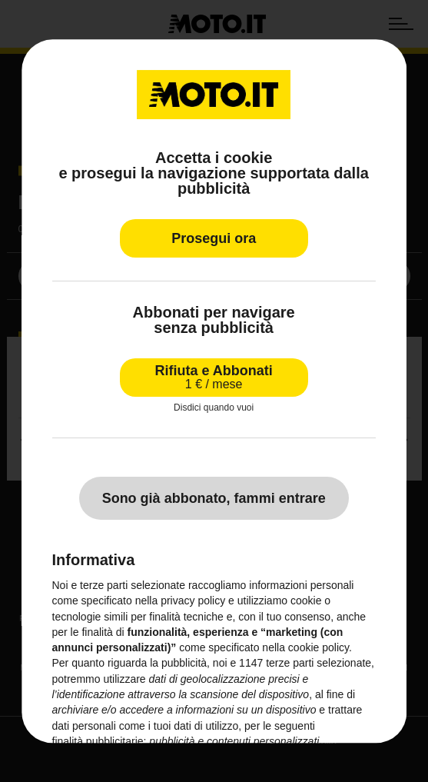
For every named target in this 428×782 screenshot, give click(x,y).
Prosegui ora (213, 238)
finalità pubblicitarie (98, 741)
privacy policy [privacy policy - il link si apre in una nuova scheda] (193, 601)
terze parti (290, 663)
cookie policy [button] (318, 648)
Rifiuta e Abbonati (214, 377)
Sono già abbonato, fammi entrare (214, 498)
